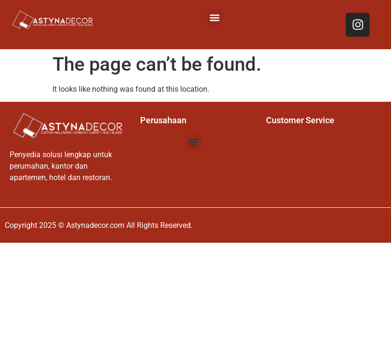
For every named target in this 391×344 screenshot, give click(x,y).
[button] (215, 17)
